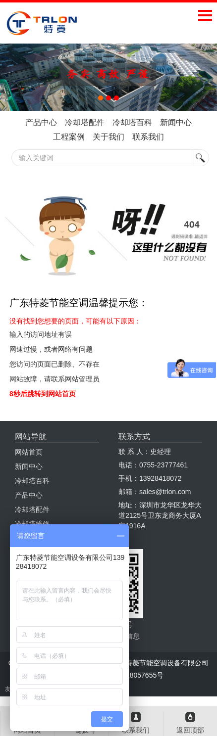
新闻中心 (176, 122)
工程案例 (69, 137)
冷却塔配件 (85, 122)
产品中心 (41, 122)
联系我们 (148, 137)
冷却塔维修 (32, 524)
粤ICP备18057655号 (132, 675)
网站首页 (29, 452)
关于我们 (108, 137)
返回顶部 (190, 730)
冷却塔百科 (132, 122)
